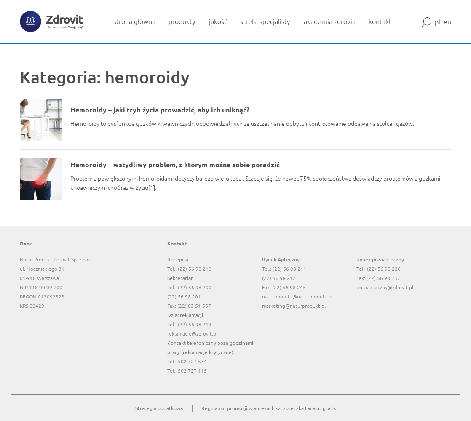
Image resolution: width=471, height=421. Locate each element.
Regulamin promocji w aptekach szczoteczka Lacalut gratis (268, 408)
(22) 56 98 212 (279, 277)
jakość (218, 21)
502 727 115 (192, 370)
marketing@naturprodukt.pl (294, 305)
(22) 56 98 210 (194, 268)
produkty (182, 21)
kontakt (380, 21)
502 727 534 (192, 361)
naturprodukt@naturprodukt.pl (297, 296)
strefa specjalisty (265, 21)
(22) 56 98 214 (194, 324)
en (447, 21)
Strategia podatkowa (159, 408)
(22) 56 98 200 (194, 287)
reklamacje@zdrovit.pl (192, 333)
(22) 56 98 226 (384, 268)
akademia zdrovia (330, 21)
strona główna (134, 21)
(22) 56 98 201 (184, 296)
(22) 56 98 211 (289, 268)
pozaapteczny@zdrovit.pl (384, 287)
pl (437, 21)
